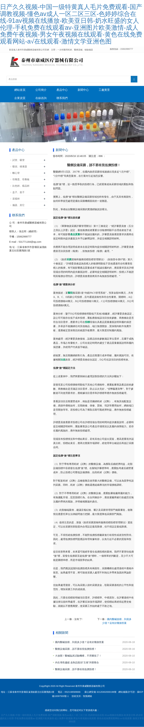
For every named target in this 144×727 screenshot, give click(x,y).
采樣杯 (16, 198)
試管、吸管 (18, 160)
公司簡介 (41, 90)
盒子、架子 (18, 192)
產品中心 (63, 90)
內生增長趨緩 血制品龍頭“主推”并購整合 (77, 662)
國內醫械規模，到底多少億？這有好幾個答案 (79, 642)
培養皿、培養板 (20, 179)
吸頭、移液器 (19, 166)
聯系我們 (63, 98)
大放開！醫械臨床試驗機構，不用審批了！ (78, 655)
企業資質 (20, 98)
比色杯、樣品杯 (20, 186)
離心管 (16, 173)
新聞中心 (84, 90)
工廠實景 (106, 90)
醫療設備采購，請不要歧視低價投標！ (76, 649)
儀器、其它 (18, 205)
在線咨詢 (41, 98)
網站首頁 (20, 90)
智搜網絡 (87, 696)
